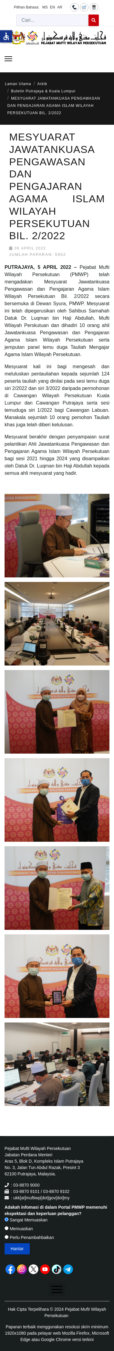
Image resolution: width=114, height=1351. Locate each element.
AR (59, 7)
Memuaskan (19, 1228)
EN (52, 7)
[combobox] (52, 20)
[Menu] (8, 58)
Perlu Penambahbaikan (29, 1237)
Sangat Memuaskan (26, 1219)
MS (45, 7)
